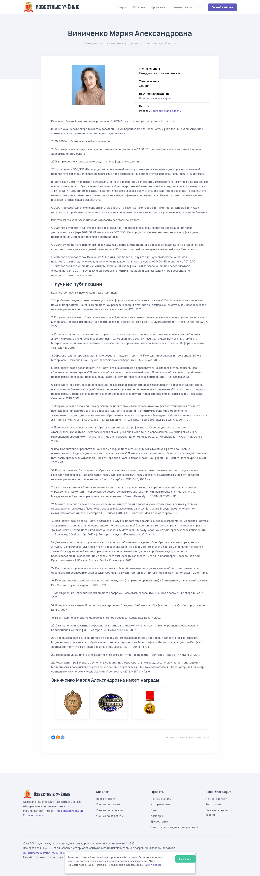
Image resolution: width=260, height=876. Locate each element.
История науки (160, 804)
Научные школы (161, 799)
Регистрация (213, 804)
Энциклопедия (182, 7)
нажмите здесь (153, 864)
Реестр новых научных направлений (174, 827)
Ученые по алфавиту (109, 816)
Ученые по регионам (109, 810)
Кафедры (157, 816)
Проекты (157, 7)
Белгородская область (166, 111)
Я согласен (185, 859)
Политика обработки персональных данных (51, 852)
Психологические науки (154, 98)
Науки (122, 7)
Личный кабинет (222, 7)
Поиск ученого (105, 799)
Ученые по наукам (108, 804)
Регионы (139, 7)
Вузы (154, 810)
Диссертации (159, 821)
